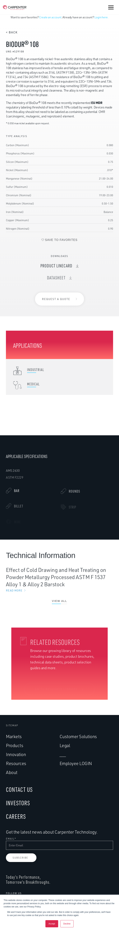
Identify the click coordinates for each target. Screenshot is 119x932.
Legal (65, 745)
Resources (16, 763)
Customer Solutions (78, 736)
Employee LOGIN (76, 763)
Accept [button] (51, 923)
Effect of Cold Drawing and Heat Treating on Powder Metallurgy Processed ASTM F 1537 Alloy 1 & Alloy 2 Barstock (59, 583)
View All (59, 603)
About (11, 772)
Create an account (50, 17)
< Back (12, 32)
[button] (111, 7)
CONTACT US (19, 789)
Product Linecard (56, 268)
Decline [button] (67, 923)
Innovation (16, 754)
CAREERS (16, 816)
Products (14, 745)
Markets (14, 736)
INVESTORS (18, 803)
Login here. (101, 17)
